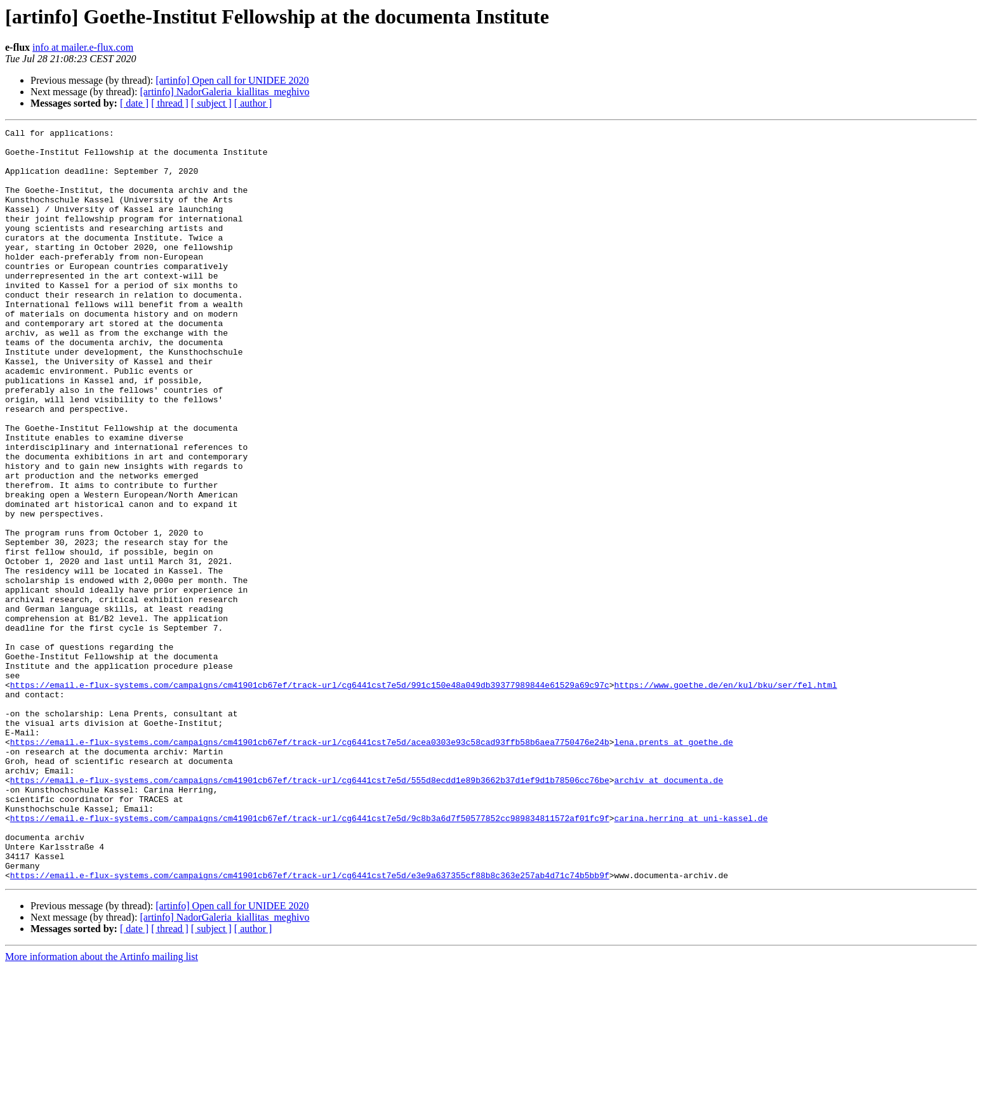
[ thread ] (170, 103)
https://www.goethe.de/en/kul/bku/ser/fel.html (725, 797)
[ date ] (134, 103)
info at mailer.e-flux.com (82, 47)
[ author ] (253, 103)
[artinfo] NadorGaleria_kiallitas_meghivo (224, 91)
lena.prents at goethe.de (673, 865)
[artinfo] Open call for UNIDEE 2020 (232, 80)
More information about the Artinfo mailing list (101, 1107)
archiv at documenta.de (668, 911)
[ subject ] (211, 103)
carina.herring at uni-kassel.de (690, 957)
